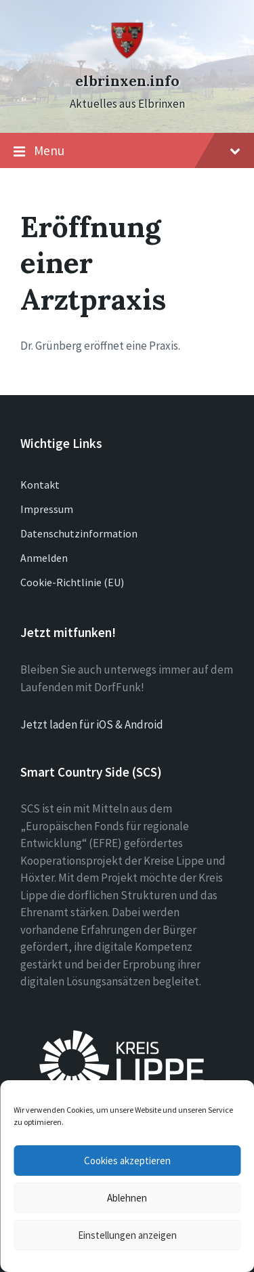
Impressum (46, 509)
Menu (127, 151)
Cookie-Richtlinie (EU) (72, 582)
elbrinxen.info (127, 81)
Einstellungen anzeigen (127, 1235)
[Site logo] (127, 56)
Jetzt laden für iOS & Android (91, 724)
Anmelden (44, 558)
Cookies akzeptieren (127, 1160)
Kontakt (40, 484)
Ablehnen (127, 1197)
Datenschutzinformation (78, 533)
